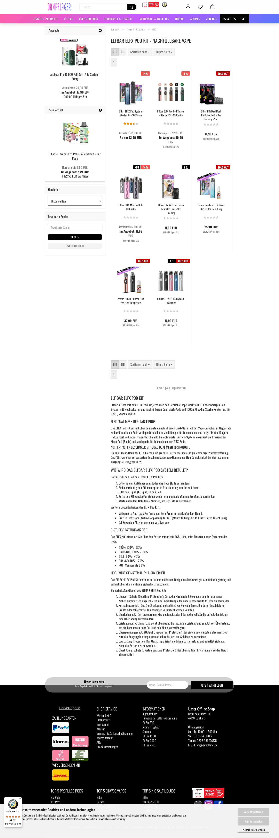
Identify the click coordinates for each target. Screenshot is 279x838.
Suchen (75, 237)
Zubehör (211, 19)
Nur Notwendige (254, 821)
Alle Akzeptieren (253, 812)
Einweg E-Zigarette (45, 19)
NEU (244, 19)
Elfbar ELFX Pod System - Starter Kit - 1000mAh (131, 113)
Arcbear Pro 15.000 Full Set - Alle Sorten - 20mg (75, 76)
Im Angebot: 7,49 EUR (75, 169)
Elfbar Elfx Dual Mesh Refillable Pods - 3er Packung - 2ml (211, 115)
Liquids (179, 19)
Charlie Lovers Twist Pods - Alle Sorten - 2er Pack (75, 156)
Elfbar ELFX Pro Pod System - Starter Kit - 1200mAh (171, 113)
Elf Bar (68, 19)
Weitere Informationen (254, 830)
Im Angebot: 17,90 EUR (75, 90)
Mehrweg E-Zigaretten (154, 19)
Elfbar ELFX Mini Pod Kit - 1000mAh (130, 207)
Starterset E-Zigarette (119, 19)
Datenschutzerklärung (115, 819)
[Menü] (19, 799)
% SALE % (229, 19)
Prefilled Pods (88, 19)
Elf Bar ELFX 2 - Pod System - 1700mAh (171, 301)
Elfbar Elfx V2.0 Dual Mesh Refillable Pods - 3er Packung (171, 209)
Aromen (195, 19)
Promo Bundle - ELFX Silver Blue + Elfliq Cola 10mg (211, 207)
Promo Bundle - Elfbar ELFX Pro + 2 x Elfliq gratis (130, 301)
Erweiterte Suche (75, 245)
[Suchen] (131, 7)
